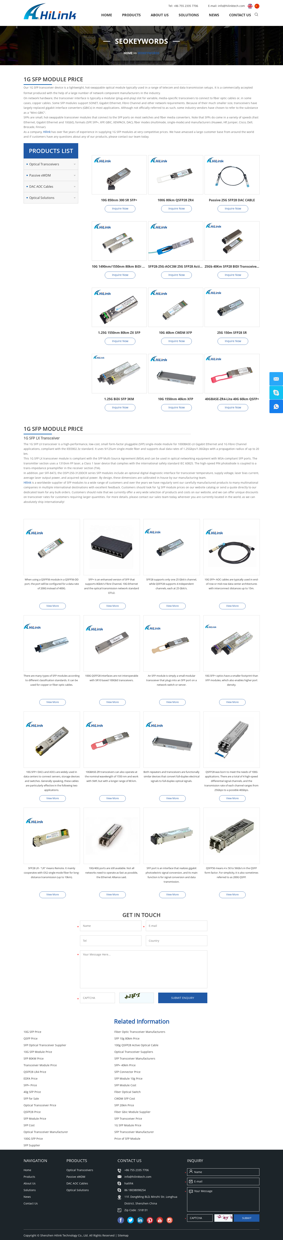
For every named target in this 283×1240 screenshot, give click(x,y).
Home (106, 15)
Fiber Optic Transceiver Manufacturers (129, 1034)
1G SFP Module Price (196, 1094)
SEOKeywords (149, 53)
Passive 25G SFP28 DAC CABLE (232, 200)
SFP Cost (109, 1094)
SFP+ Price (110, 1067)
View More (53, 606)
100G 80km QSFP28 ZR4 (176, 200)
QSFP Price (190, 1034)
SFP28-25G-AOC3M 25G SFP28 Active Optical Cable (175, 266)
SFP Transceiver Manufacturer (123, 1101)
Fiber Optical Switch (117, 1074)
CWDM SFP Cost (34, 1081)
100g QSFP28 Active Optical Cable (205, 1040)
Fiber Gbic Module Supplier (122, 1087)
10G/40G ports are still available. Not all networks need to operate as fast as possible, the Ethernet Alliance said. (111, 874)
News (214, 15)
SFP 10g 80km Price (36, 1040)
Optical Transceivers (44, 164)
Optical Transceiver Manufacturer (46, 1101)
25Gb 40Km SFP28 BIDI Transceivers (232, 266)
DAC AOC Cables (41, 186)
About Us (160, 15)
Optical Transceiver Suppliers (123, 1047)
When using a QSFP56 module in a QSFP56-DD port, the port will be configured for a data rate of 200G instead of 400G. (51, 587)
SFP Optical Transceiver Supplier (125, 1040)
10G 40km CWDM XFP (175, 332)
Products (131, 15)
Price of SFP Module (37, 1107)
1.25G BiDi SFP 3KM (119, 399)
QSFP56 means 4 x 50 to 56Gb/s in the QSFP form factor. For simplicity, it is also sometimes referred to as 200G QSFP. (231, 874)
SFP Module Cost (194, 1067)
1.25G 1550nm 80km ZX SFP (119, 332)
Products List (51, 151)
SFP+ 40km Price (194, 1054)
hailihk (128, 1145)
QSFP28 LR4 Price (35, 1060)
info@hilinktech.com (232, 6)
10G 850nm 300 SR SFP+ (119, 200)
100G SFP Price (193, 1101)
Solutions (189, 15)
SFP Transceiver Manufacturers (44, 1054)
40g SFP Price (32, 1074)
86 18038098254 (135, 1152)
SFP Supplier (112, 1107)
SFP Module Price (194, 1087)
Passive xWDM (40, 175)
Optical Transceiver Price (120, 1081)
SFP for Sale (191, 1074)
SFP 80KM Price (193, 1047)
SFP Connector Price (117, 1060)
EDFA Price (190, 1060)
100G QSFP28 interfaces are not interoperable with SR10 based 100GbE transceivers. (111, 681)
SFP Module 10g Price (38, 1067)
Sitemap (123, 1197)
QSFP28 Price (32, 1087)
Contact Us (240, 15)
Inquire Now (120, 208)
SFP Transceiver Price (37, 1094)
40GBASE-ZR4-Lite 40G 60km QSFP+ (232, 399)
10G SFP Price (32, 1034)
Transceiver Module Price (120, 1054)
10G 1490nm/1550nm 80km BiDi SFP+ (119, 266)
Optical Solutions (41, 198)
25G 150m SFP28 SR (232, 332)
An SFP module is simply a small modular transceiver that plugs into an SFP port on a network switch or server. (171, 681)
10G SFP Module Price (38, 1047)
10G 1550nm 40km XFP (175, 399)
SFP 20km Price (193, 1081)
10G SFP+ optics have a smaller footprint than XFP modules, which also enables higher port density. (231, 681)
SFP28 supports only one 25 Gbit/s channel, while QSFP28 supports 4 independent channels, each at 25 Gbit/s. (171, 584)
